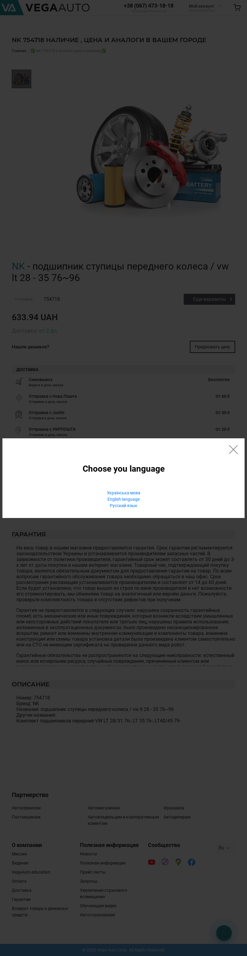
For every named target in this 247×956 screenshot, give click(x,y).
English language (123, 499)
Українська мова (123, 492)
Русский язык (123, 505)
